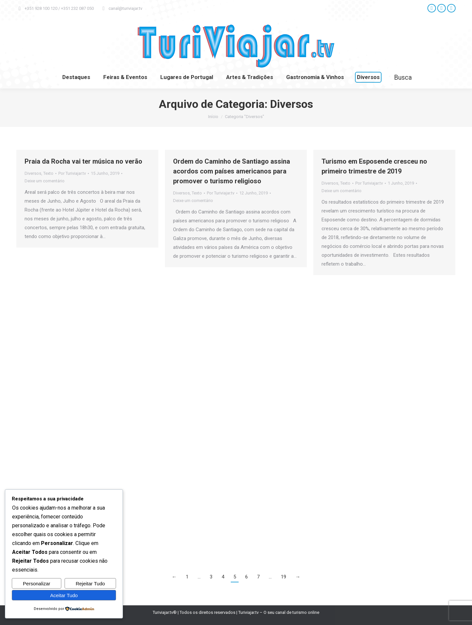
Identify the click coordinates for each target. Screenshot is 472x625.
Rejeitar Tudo (90, 583)
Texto (48, 173)
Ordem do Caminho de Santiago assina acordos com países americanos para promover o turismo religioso (231, 171)
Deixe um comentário (45, 180)
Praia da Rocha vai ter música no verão (83, 161)
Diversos (33, 173)
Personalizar (36, 583)
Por (72, 173)
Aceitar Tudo (64, 595)
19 (283, 577)
